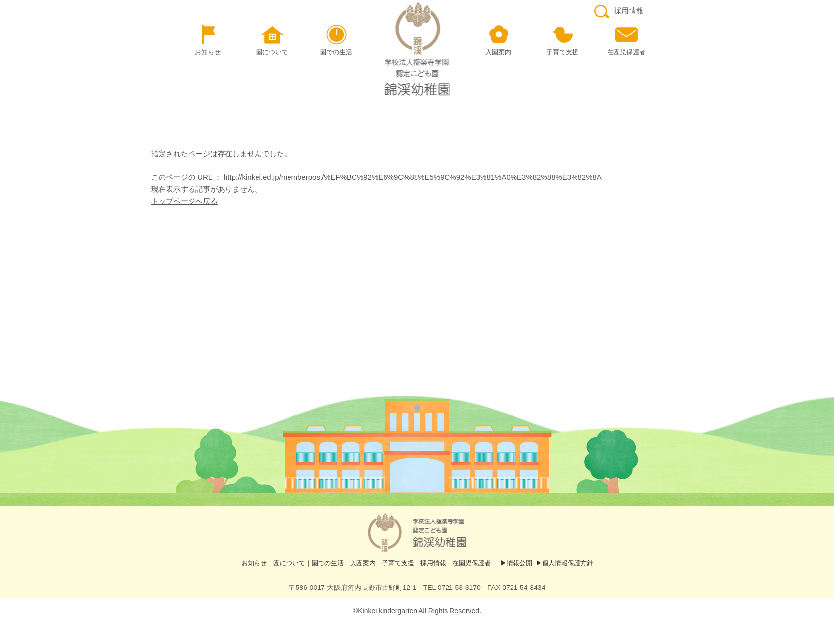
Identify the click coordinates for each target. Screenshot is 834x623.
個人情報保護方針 (567, 563)
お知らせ (254, 563)
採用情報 (618, 10)
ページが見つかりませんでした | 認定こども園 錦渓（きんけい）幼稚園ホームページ (417, 49)
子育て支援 (398, 563)
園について (289, 563)
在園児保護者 (471, 563)
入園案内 (363, 563)
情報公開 (519, 563)
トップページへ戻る (184, 201)
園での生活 (328, 563)
